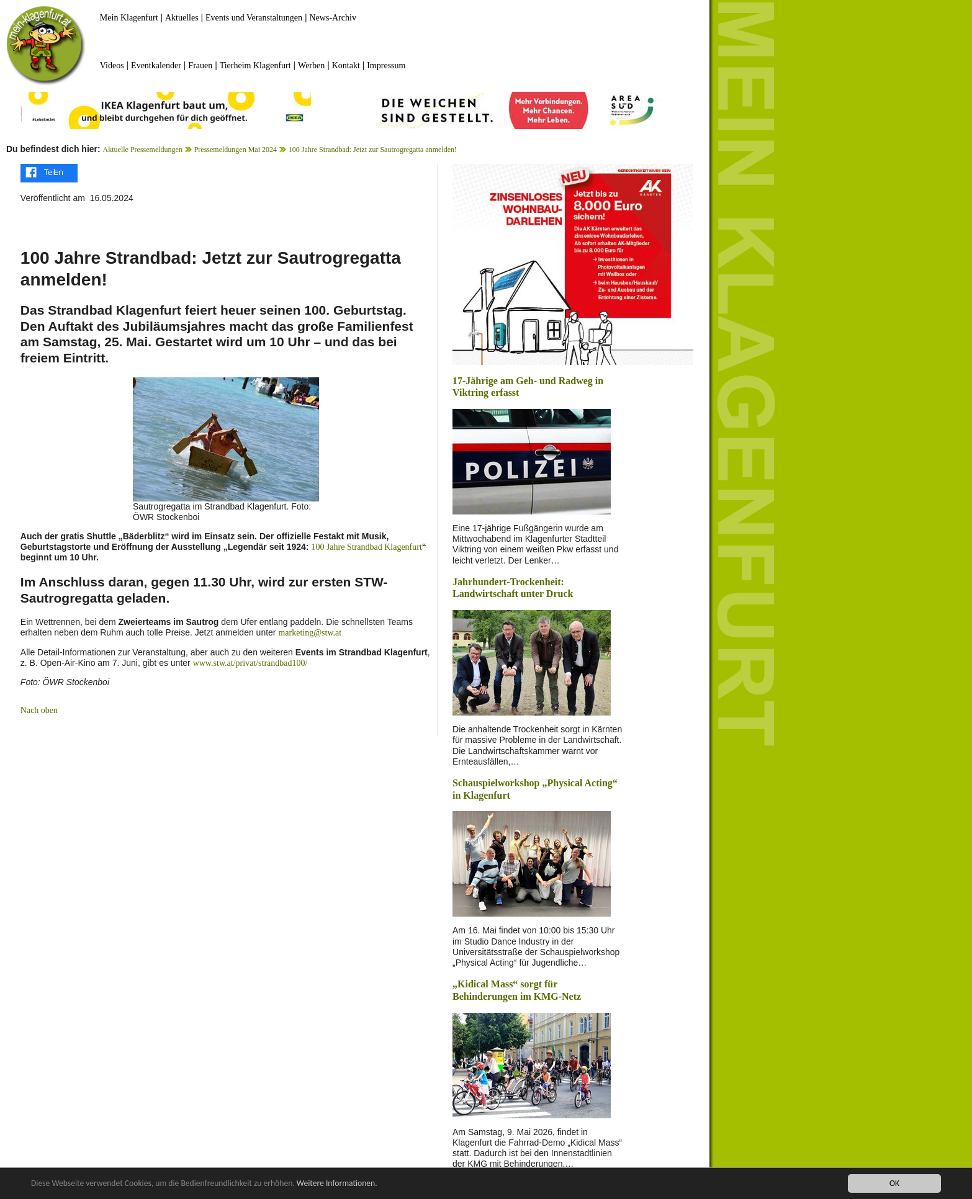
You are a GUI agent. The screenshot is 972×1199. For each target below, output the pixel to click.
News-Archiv (333, 17)
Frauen (200, 65)
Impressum (386, 65)
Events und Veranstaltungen (253, 17)
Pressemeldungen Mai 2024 (235, 149)
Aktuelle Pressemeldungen (142, 149)
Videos (112, 65)
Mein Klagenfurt (129, 17)
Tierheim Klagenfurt (255, 65)
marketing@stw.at (309, 632)
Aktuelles (182, 17)
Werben (311, 65)
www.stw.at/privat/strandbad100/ (250, 663)
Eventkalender (156, 65)
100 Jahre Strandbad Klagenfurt (366, 547)
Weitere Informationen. (337, 1184)
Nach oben (39, 710)
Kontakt (346, 65)
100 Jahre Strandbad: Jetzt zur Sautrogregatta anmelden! (373, 149)
